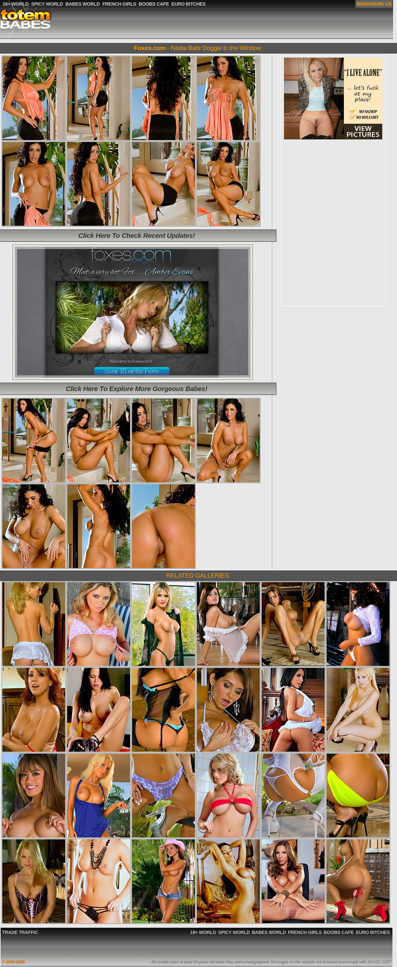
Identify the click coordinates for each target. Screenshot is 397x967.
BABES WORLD (269, 932)
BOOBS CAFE (339, 932)
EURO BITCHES (373, 932)
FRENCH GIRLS (305, 932)
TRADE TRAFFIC (20, 932)
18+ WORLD (203, 932)
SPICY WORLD (234, 932)
